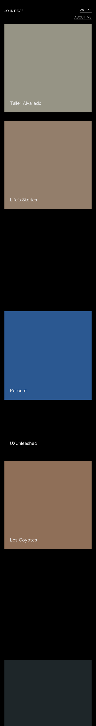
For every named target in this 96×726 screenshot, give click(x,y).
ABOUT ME (83, 17)
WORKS (86, 10)
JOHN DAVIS (14, 10)
